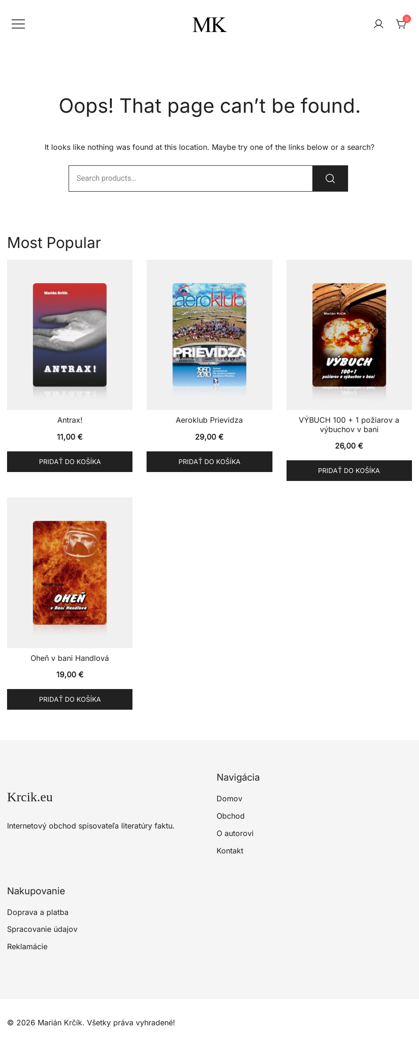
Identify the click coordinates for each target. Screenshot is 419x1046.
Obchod (231, 816)
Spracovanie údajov (42, 929)
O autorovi (235, 833)
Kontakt (230, 850)
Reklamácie (27, 946)
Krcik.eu (30, 797)
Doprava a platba (38, 912)
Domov (229, 798)
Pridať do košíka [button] (70, 461)
